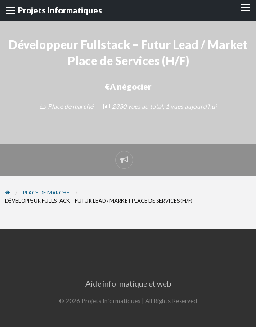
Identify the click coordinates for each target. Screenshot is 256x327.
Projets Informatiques (60, 10)
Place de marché (70, 106)
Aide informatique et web (128, 283)
